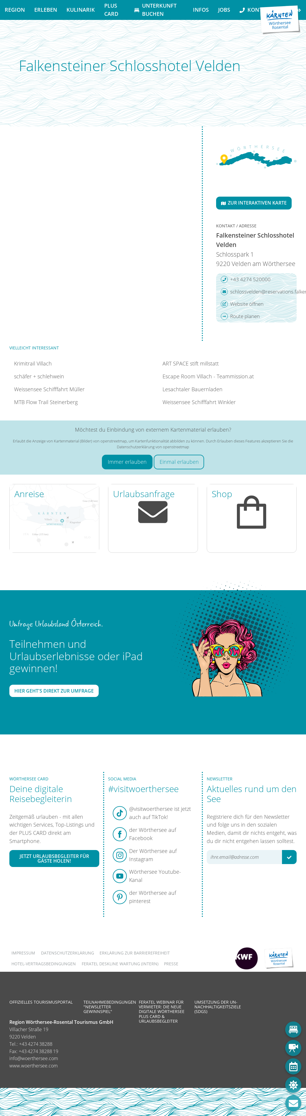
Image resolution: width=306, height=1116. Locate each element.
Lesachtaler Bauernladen (193, 389)
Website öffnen (242, 304)
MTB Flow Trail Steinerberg (46, 402)
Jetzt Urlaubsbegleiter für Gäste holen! (54, 858)
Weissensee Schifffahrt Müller (49, 389)
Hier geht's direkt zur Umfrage (54, 691)
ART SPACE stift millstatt (191, 363)
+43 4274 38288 (35, 1044)
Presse (171, 963)
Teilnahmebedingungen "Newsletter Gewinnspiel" (109, 1006)
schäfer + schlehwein (39, 376)
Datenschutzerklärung (67, 953)
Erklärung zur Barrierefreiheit (135, 953)
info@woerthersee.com (33, 1058)
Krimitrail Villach (33, 363)
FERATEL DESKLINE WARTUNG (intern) (120, 963)
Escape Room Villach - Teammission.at (208, 376)
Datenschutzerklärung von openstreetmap (153, 446)
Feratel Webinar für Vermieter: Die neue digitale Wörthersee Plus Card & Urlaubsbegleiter (161, 1011)
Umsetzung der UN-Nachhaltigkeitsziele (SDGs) (217, 1006)
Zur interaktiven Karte (254, 203)
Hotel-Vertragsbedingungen (43, 963)
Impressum (23, 953)
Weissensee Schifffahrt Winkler (199, 402)
